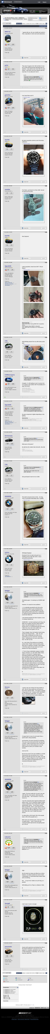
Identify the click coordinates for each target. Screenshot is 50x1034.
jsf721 (6, 65)
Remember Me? (43, 18)
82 (43, 23)
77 (35, 23)
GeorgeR (7, 903)
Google (6, 979)
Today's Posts (40, 12)
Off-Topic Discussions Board (17, 18)
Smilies (4, 996)
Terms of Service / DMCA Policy (24, 1019)
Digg (30, 978)
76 (33, 23)
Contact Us (31, 1007)
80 (40, 23)
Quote (43, 57)
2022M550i (8, 496)
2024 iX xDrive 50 (8, 282)
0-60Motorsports (10, 375)
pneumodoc (8, 946)
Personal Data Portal (34, 1019)
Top (48, 1007)
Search (43, 11)
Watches (25, 18)
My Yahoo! (7, 981)
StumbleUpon (19, 979)
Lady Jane (8, 837)
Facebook (19, 978)
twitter (6, 978)
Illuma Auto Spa (25, 322)
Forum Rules (5, 1000)
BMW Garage (31, 12)
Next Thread (28, 984)
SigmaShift (8, 266)
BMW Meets (34, 12)
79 (38, 23)
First (23, 23)
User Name (30, 18)
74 (30, 23)
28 (27, 23)
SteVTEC (7, 140)
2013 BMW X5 (7, 576)
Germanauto (8, 436)
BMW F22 (7, 32)
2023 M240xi (7, 285)
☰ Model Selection (18, 1)
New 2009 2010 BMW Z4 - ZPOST (11, 17)
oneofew (7, 189)
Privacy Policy (14, 1019)
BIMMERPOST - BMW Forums (41, 1007)
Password (30, 19)
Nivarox (7, 687)
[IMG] (4, 997)
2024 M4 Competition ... (9, 283)
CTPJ (6, 341)
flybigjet (7, 590)
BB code (5, 995)
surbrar (7, 552)
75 (32, 23)
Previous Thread (22, 984)
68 (28, 23)
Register (44, 2)
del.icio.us (31, 979)
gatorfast (7, 95)
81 (42, 23)
